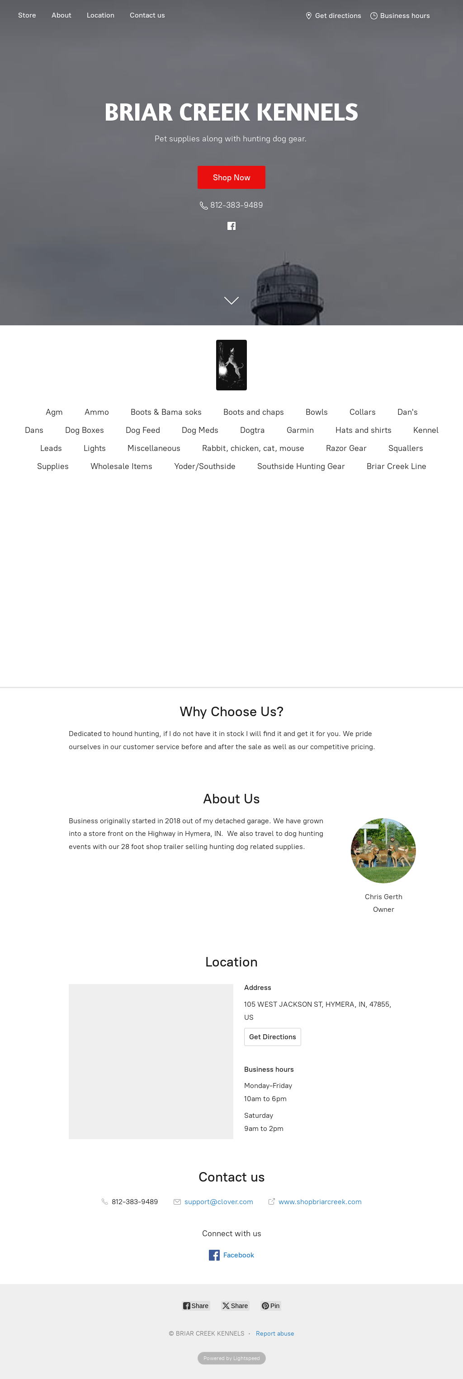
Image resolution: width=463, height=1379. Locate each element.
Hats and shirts (363, 430)
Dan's (407, 412)
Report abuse (275, 1333)
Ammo (97, 412)
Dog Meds (200, 430)
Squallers (405, 448)
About (61, 15)
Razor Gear (346, 448)
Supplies (53, 466)
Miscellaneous (154, 448)
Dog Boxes (84, 430)
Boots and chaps (253, 412)
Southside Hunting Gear (301, 466)
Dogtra (252, 430)
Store (27, 15)
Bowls (317, 412)
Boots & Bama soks (166, 412)
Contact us (147, 15)
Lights (95, 448)
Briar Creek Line (396, 466)
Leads (51, 448)
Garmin (300, 430)
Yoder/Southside (205, 466)
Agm (54, 412)
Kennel (426, 430)
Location (100, 15)
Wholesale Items (121, 466)
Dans (34, 430)
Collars (363, 412)
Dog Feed (143, 430)
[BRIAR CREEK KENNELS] (231, 365)
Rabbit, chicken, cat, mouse (253, 448)
